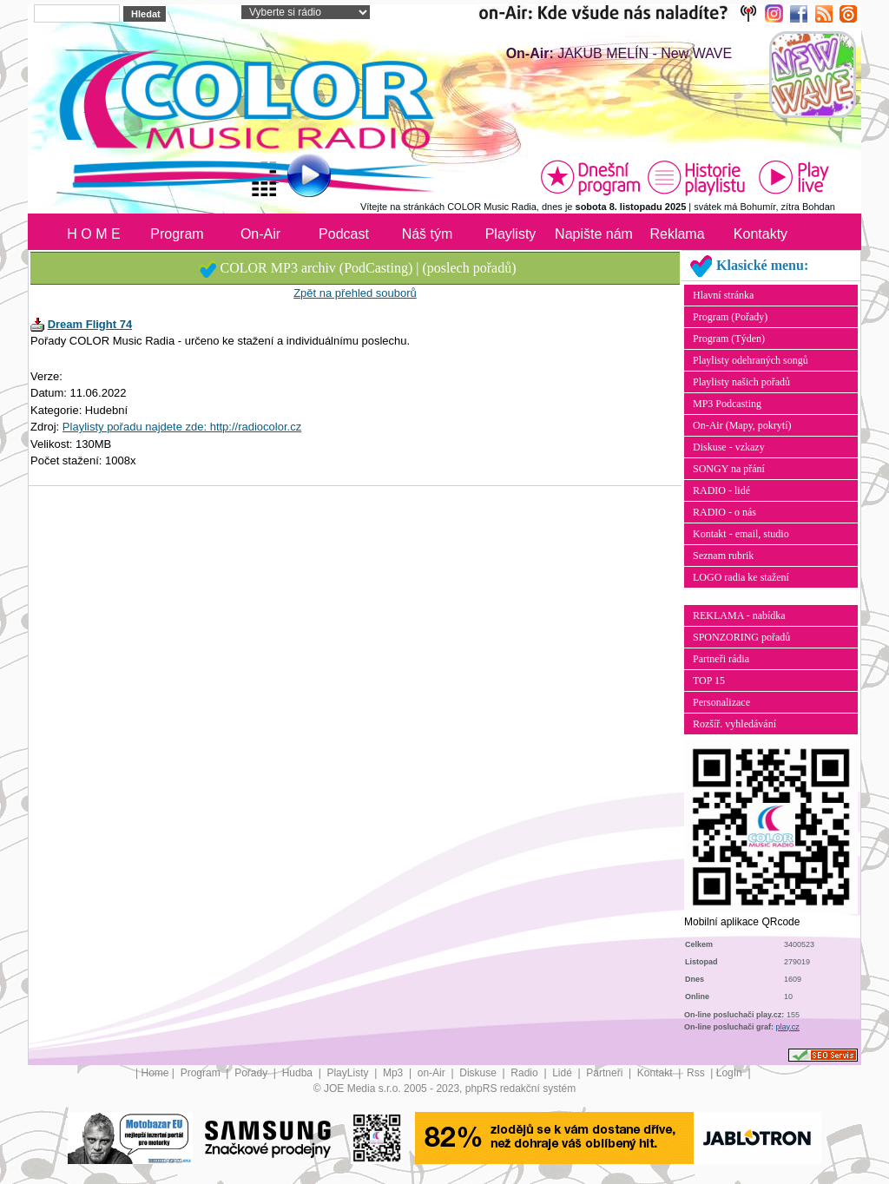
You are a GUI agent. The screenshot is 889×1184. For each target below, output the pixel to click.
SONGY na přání (729, 469)
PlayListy (348, 1073)
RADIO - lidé (721, 490)
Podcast (344, 234)
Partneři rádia (721, 659)
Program (176, 234)
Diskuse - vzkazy (729, 447)
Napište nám (594, 234)
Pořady (252, 1073)
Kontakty (760, 234)
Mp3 (394, 1073)
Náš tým (427, 234)
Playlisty (511, 234)
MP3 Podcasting (727, 404)
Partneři (605, 1073)
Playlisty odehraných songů (750, 360)
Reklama (676, 234)
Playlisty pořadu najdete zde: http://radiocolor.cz (182, 426)
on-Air (433, 1073)
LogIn (730, 1073)
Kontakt (656, 1073)
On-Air (260, 234)
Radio (525, 1073)
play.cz (788, 1027)
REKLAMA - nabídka (739, 615)
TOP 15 (709, 680)
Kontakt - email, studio (741, 534)
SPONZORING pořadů (741, 637)
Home (155, 1073)
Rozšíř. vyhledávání (734, 724)
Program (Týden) (729, 338)
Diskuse (479, 1073)
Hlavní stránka (723, 295)
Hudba (299, 1073)
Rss (697, 1073)
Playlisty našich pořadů (741, 382)
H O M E (93, 234)
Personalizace (721, 702)
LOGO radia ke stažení (741, 577)
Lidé (563, 1073)
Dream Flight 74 (90, 324)
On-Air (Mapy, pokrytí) (742, 425)
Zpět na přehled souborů (355, 292)
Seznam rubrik (723, 555)
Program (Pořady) (730, 317)
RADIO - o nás (724, 512)
